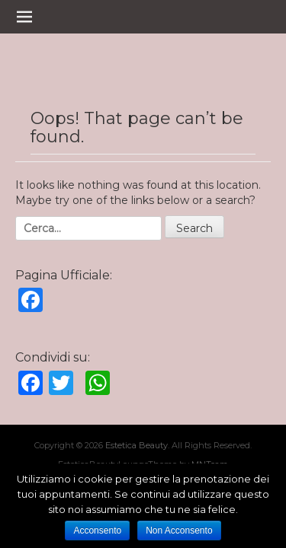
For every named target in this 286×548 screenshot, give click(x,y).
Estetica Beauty (136, 445)
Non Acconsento (179, 530)
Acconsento (97, 530)
